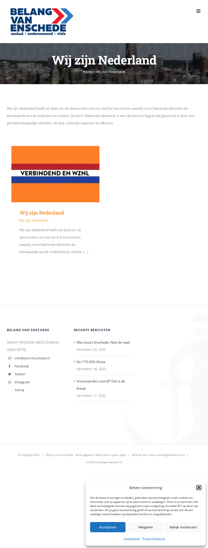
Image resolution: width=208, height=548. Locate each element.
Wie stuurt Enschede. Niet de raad (103, 342)
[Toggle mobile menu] (198, 11)
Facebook (22, 366)
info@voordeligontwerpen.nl (104, 462)
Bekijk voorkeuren (183, 527)
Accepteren (108, 527)
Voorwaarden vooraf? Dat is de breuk (101, 385)
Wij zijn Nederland (41, 212)
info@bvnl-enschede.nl (32, 358)
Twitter (20, 374)
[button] (199, 487)
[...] (85, 251)
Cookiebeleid (132, 538)
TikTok (19, 390)
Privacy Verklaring (153, 538)
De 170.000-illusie (91, 361)
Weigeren (145, 527)
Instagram (22, 382)
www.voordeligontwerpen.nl (167, 455)
